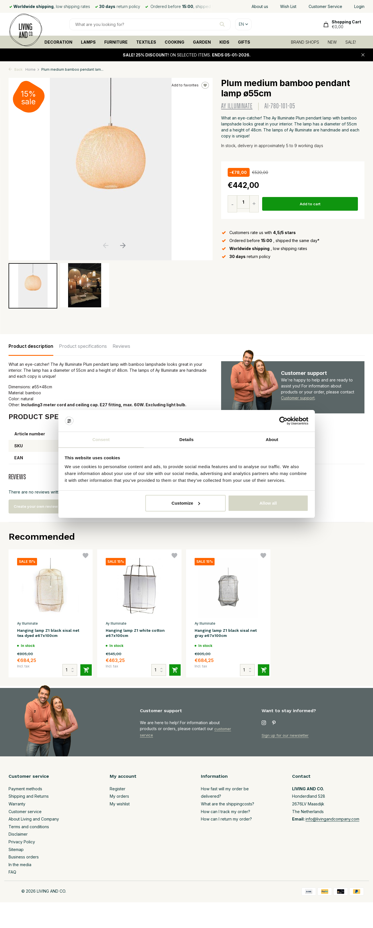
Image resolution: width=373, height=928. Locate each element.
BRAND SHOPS (305, 42)
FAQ (12, 872)
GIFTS (244, 42)
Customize (186, 503)
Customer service (25, 811)
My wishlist (120, 803)
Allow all (268, 503)
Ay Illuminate (236, 106)
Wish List (288, 6)
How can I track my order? (225, 811)
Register (117, 788)
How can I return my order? (226, 819)
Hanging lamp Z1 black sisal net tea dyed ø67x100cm (48, 633)
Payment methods (25, 788)
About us (260, 6)
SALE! (350, 42)
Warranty (17, 803)
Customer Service (325, 6)
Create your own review (41, 506)
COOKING (174, 42)
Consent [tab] (101, 439)
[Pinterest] (274, 723)
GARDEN (202, 42)
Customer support (298, 397)
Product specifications (83, 346)
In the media (20, 864)
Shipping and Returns (29, 796)
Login (359, 6)
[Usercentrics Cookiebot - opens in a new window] (283, 420)
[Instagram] (264, 723)
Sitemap (16, 849)
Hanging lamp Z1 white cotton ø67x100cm (131, 633)
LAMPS (88, 42)
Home (32, 69)
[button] (123, 245)
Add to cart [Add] (311, 204)
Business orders (24, 856)
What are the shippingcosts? (227, 803)
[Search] (150, 24)
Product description (31, 346)
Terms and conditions (29, 826)
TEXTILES (146, 42)
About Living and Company (34, 819)
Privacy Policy (22, 841)
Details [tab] (187, 439)
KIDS (224, 42)
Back (16, 69)
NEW (332, 42)
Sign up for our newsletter (286, 735)
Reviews (121, 346)
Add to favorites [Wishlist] (190, 85)
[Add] (82, 665)
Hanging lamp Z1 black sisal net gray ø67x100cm (226, 633)
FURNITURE (116, 42)
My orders (119, 796)
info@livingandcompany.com (332, 819)
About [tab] (272, 439)
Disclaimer (18, 834)
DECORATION (58, 42)
